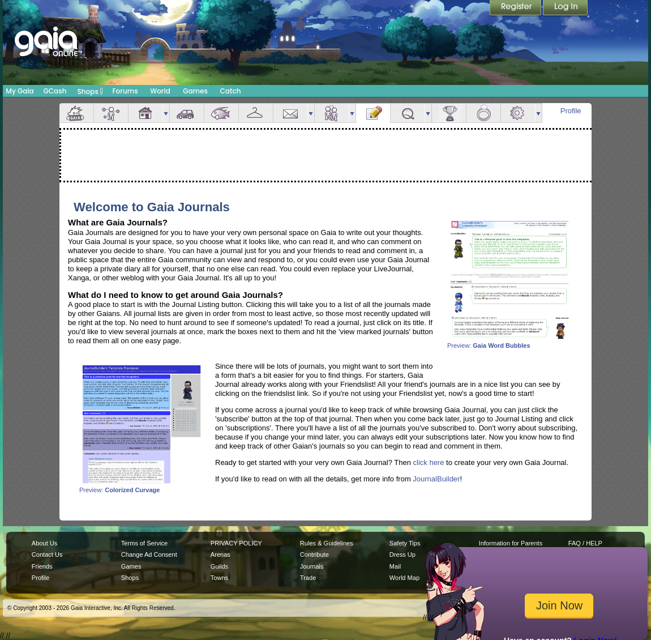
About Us (44, 543)
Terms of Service (144, 543)
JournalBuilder (436, 479)
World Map (404, 577)
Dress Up (402, 554)
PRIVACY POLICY (236, 543)
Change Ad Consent (149, 554)
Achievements (449, 113)
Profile (570, 110)
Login (565, 8)
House (145, 113)
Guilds (219, 566)
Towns (219, 577)
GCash (55, 91)
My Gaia (19, 91)
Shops (90, 91)
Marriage (483, 113)
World (160, 91)
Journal (373, 113)
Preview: (509, 342)
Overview (76, 113)
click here (428, 462)
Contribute (314, 554)
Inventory (256, 113)
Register (516, 8)
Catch (230, 91)
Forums (125, 91)
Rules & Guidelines (326, 543)
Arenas (220, 554)
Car (187, 113)
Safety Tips (405, 543)
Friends (332, 113)
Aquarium (221, 113)
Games (195, 91)
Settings (518, 113)
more (165, 113)
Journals (312, 566)
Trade (308, 577)
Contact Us (47, 554)
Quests (408, 113)
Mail (290, 113)
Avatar (111, 113)
